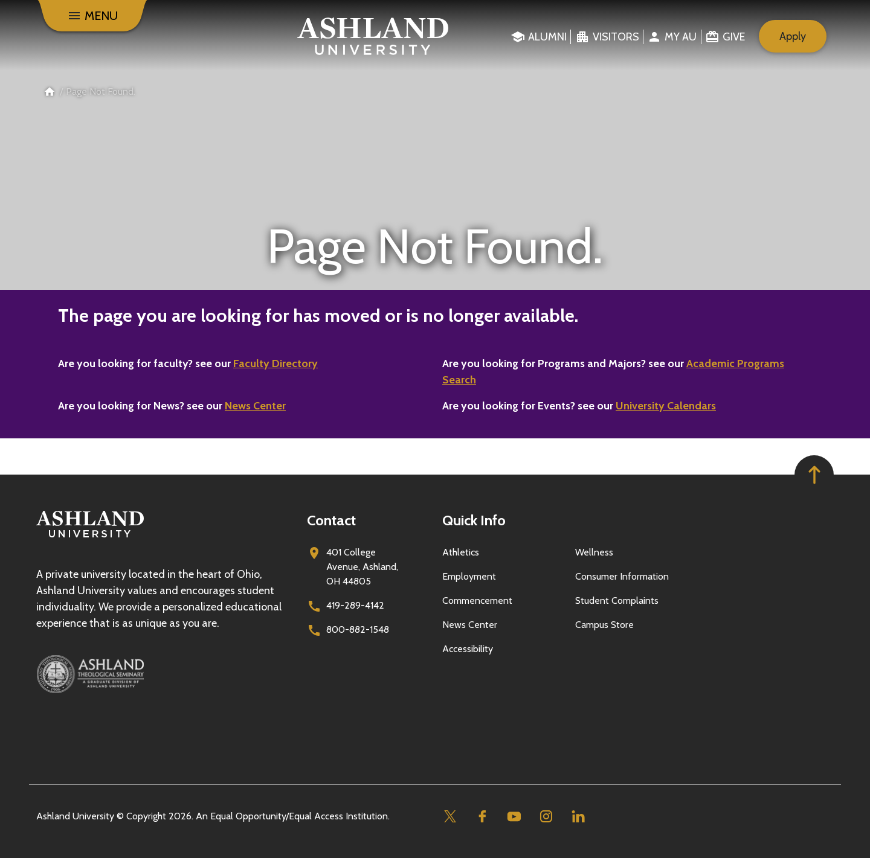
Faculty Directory (275, 363)
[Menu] (92, 15)
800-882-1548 (357, 629)
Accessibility (467, 649)
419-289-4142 (355, 605)
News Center (255, 405)
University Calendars (666, 405)
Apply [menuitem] (792, 36)
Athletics (460, 552)
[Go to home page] (373, 36)
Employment (469, 576)
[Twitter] (449, 816)
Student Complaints (617, 600)
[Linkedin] (577, 816)
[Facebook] (481, 816)
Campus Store (604, 624)
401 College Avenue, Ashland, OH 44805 (362, 566)
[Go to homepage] (90, 537)
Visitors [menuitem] (616, 36)
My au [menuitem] (681, 36)
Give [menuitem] (734, 36)
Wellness (594, 552)
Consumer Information (622, 576)
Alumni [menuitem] (547, 36)
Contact (331, 520)
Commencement (477, 600)
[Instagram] (545, 816)
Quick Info (474, 520)
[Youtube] (513, 816)
